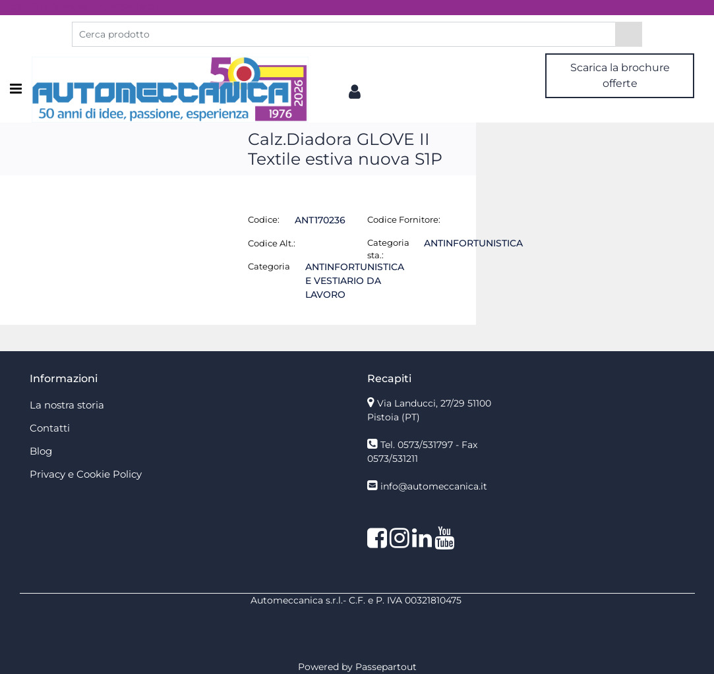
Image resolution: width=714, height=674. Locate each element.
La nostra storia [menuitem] (67, 405)
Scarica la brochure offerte (620, 75)
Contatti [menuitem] (50, 428)
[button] (628, 34)
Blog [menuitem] (41, 451)
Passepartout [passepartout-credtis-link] (386, 667)
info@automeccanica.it (433, 486)
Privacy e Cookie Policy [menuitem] (86, 474)
